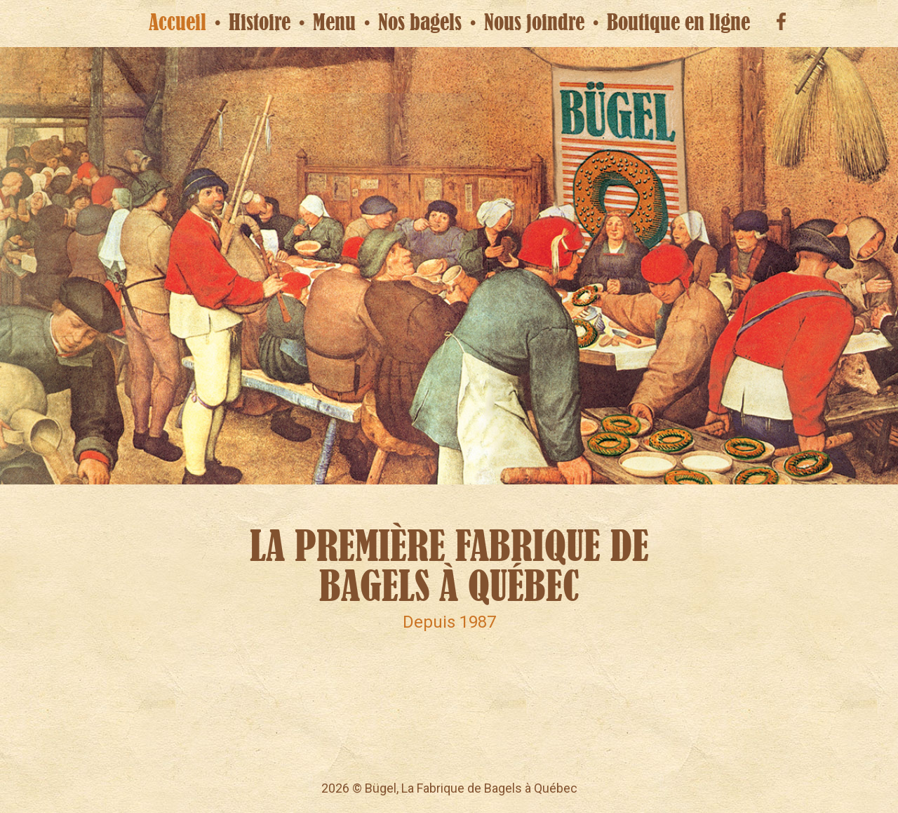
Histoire (259, 22)
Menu (334, 22)
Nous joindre (534, 22)
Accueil (177, 22)
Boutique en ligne (678, 22)
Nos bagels (420, 22)
